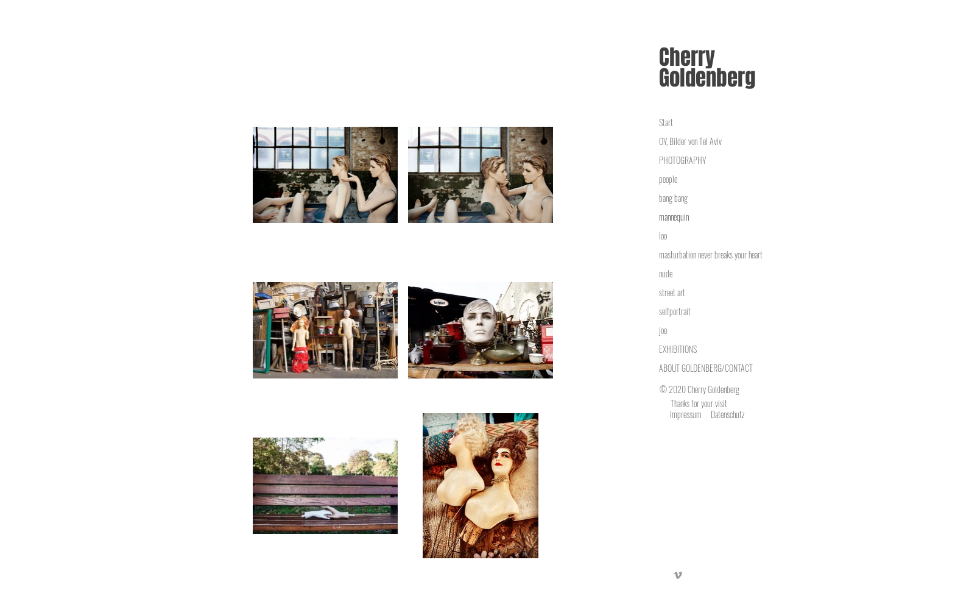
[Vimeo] (677, 575)
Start (666, 122)
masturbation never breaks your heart (711, 254)
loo (663, 235)
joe (663, 330)
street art (672, 292)
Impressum (686, 414)
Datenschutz (728, 414)
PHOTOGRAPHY (682, 160)
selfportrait (675, 311)
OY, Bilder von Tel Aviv (690, 141)
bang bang (673, 197)
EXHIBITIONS (678, 349)
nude (665, 273)
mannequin (674, 216)
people (668, 178)
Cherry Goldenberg (707, 67)
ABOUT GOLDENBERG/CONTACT (706, 367)
